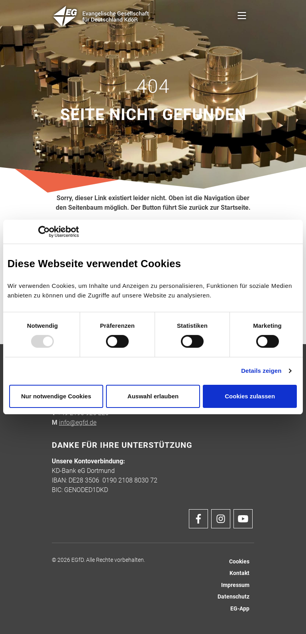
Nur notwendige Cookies (56, 396)
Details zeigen (261, 370)
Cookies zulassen (250, 396)
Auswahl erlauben (153, 396)
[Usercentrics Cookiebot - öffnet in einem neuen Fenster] (44, 232)
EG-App (239, 608)
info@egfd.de (77, 422)
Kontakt (239, 573)
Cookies (239, 561)
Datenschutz (233, 596)
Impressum (235, 585)
